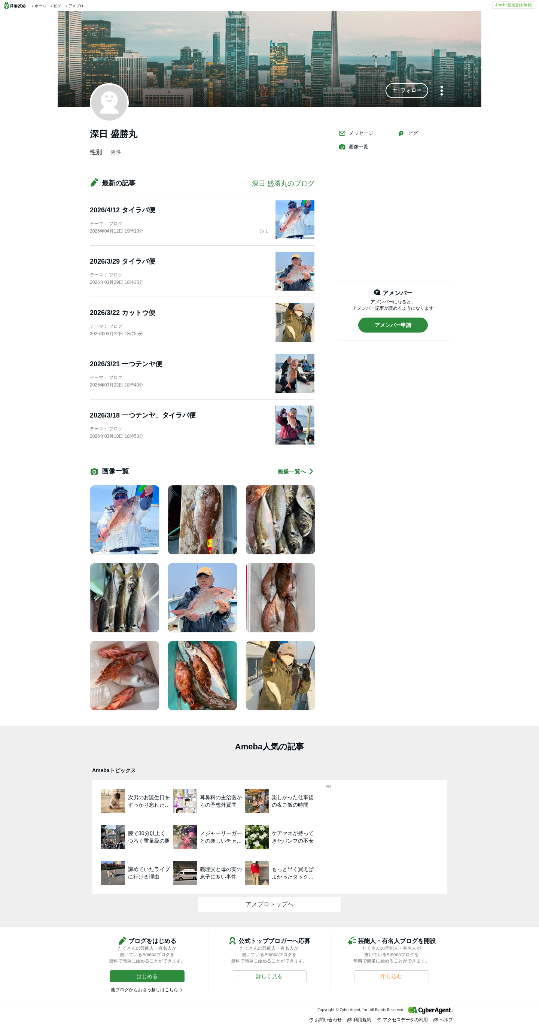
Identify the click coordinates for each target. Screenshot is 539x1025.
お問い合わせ (325, 1019)
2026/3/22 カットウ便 (122, 312)
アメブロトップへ (269, 904)
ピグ (408, 133)
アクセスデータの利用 (402, 1019)
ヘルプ (443, 1019)
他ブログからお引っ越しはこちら (144, 989)
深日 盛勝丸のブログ (283, 183)
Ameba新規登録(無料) (513, 4)
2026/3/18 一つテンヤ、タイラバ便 (143, 415)
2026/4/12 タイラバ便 (122, 210)
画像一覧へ (296, 471)
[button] (407, 90)
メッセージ (355, 133)
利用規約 (359, 1019)
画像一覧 (353, 147)
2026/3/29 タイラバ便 (122, 261)
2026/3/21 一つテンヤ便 (126, 364)
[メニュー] (441, 91)
